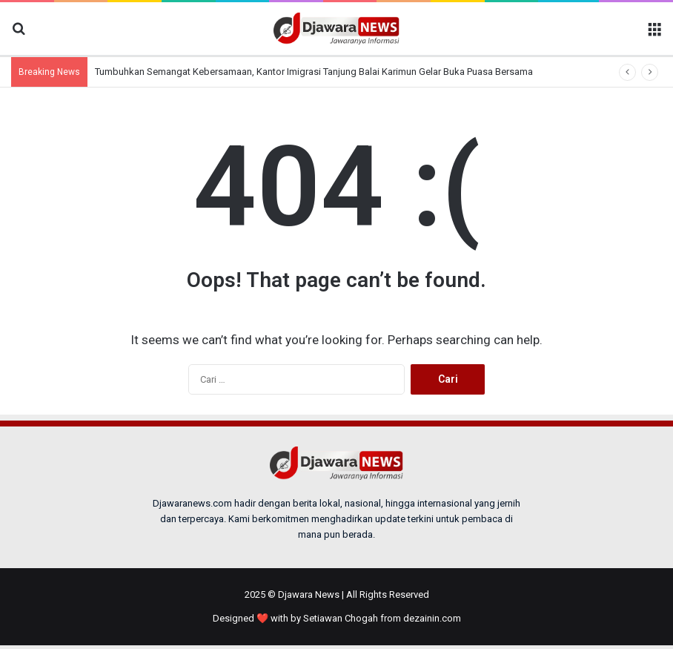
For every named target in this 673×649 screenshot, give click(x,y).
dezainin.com (432, 618)
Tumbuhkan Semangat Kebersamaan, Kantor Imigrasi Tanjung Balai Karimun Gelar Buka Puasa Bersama (314, 71)
